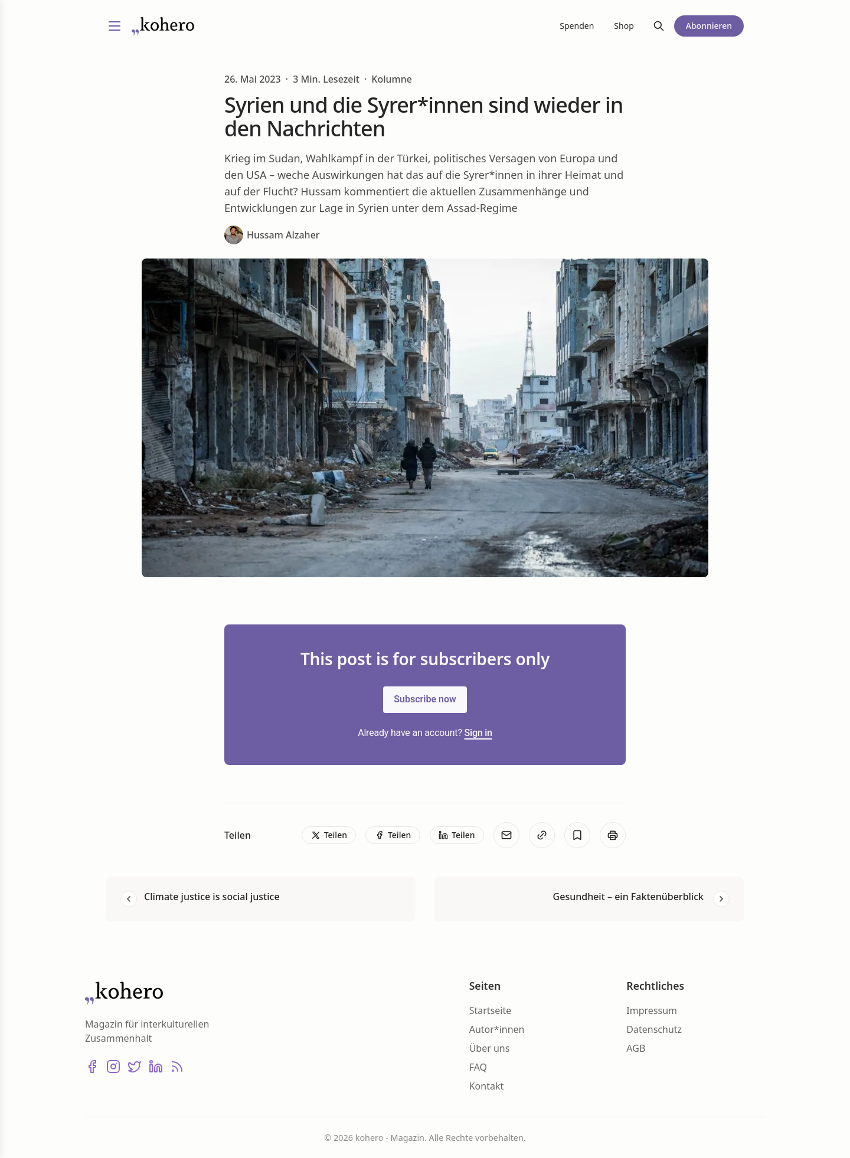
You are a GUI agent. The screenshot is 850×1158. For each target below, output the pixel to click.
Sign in (478, 732)
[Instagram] (113, 1066)
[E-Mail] (506, 835)
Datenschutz (654, 1029)
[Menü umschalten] (114, 26)
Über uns (489, 1048)
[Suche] (658, 26)
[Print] (613, 835)
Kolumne (391, 79)
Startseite (490, 1010)
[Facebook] (92, 1066)
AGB (635, 1048)
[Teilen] (329, 835)
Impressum (651, 1010)
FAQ (478, 1067)
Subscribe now (425, 699)
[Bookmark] (577, 835)
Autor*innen (497, 1029)
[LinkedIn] (156, 1066)
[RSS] (177, 1066)
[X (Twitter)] (135, 1066)
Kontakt (486, 1086)
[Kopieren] (542, 835)
